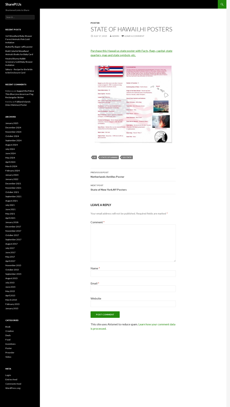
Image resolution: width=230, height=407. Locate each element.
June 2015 (10, 287)
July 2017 (10, 248)
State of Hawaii (109, 157)
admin (115, 36)
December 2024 (13, 127)
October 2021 (12, 192)
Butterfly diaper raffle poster (19, 46)
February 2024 (12, 170)
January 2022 (11, 179)
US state (127, 157)
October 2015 (12, 269)
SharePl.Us (13, 4)
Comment (98, 222)
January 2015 (11, 308)
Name (95, 268)
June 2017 (10, 252)
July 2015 (10, 282)
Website (96, 298)
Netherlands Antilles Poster (133, 174)
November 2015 (13, 265)
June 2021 (10, 209)
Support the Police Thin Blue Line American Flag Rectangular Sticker (19, 94)
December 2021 (13, 183)
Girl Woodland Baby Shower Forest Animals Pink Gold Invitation (18, 39)
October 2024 (12, 136)
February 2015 (12, 304)
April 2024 (10, 162)
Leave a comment (134, 36)
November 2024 (13, 131)
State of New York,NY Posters (133, 187)
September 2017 (13, 239)
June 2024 (10, 153)
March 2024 (11, 166)
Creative (9, 331)
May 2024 (10, 157)
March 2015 (11, 299)
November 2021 (13, 187)
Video (8, 356)
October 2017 (12, 235)
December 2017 (13, 226)
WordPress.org (12, 388)
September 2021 (13, 196)
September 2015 (13, 274)
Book (7, 326)
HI (95, 157)
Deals (8, 335)
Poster (95, 23)
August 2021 (11, 200)
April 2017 (10, 261)
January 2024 (11, 175)
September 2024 (13, 140)
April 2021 (10, 218)
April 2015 (10, 295)
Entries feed (11, 379)
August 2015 (11, 278)
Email (95, 283)
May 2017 (10, 256)
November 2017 (13, 231)
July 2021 (10, 205)
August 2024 (11, 144)
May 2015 (10, 291)
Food (7, 339)
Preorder (9, 352)
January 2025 (11, 123)
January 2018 (11, 222)
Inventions (10, 344)
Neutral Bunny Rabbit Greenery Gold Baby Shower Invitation (19, 61)
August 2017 (11, 243)
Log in (8, 375)
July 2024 (10, 149)
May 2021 (10, 213)
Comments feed (13, 383)
